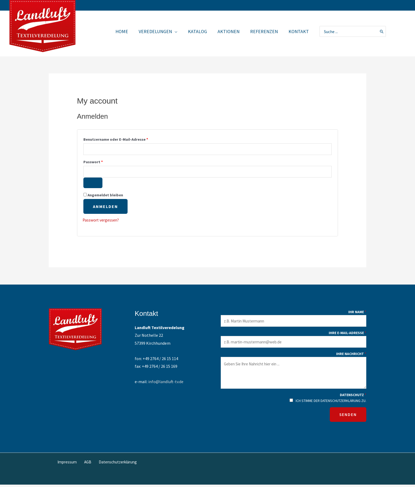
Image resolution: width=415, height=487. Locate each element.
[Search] (382, 31)
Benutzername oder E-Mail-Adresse (126, 139)
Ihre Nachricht (351, 356)
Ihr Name (357, 314)
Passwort (103, 162)
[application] (179, 31)
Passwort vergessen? (101, 221)
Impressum (68, 464)
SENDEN (348, 416)
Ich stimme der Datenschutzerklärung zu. (331, 403)
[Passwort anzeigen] (92, 184)
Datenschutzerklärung (115, 464)
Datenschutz (353, 398)
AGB (87, 464)
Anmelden (105, 207)
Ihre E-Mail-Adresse (347, 335)
